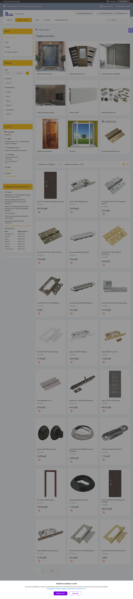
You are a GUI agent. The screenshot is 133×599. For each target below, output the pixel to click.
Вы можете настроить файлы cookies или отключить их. (65, 589)
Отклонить (75, 593)
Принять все (60, 593)
